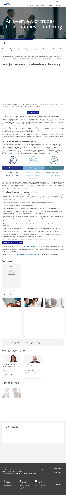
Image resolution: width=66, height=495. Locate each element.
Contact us (59, 5)
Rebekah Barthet (30, 246)
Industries (30, 5)
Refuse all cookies (57, 472)
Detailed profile (7, 377)
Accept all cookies (57, 468)
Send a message (8, 374)
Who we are (52, 5)
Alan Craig (21, 246)
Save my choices (57, 484)
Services (36, 5)
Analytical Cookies (24, 481)
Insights (42, 5)
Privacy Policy (34, 473)
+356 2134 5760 (8, 372)
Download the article (33, 112)
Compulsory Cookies (9, 481)
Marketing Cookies (40, 481)
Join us (46, 5)
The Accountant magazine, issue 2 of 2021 (27, 254)
